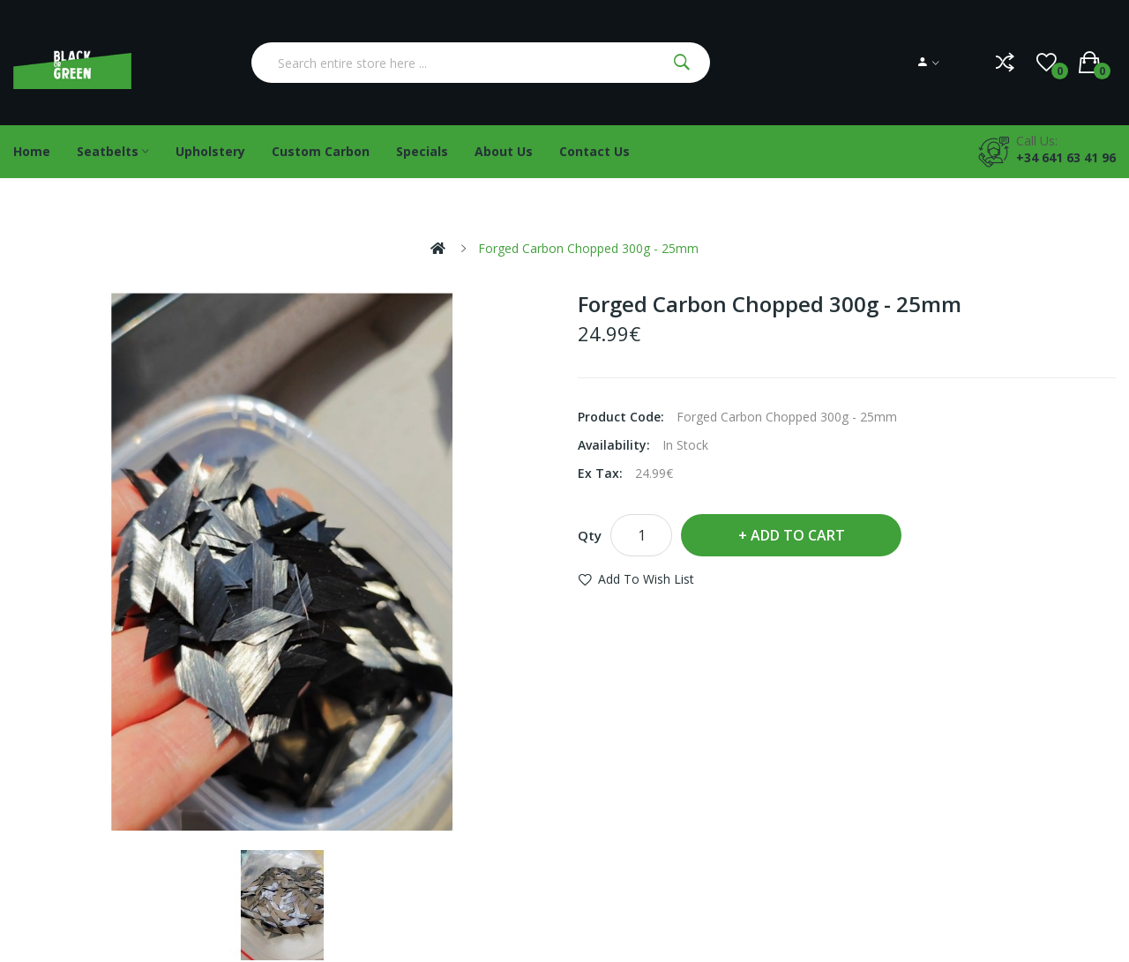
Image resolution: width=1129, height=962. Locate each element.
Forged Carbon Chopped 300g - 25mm (588, 248)
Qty (590, 535)
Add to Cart (798, 535)
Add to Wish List (646, 578)
